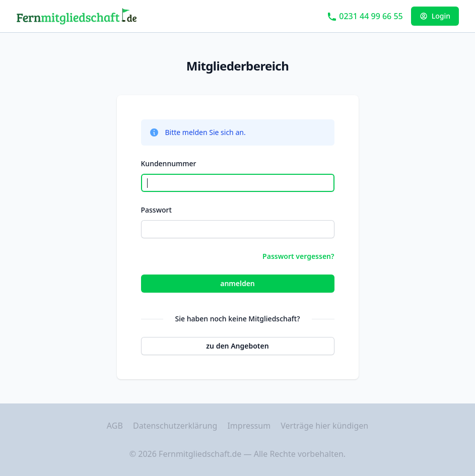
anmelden (237, 283)
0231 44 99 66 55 (365, 16)
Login (435, 16)
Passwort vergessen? (298, 256)
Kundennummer (168, 163)
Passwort (156, 210)
